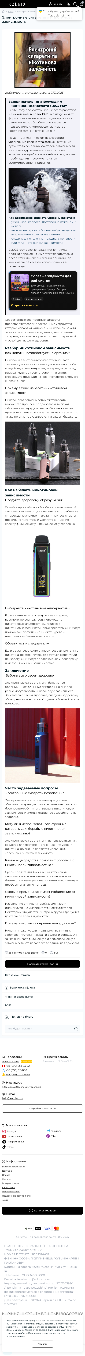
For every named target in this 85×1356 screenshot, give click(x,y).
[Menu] (4, 4)
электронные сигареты (43, 319)
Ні (68, 15)
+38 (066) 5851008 (32, 1275)
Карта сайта (8, 1187)
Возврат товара (10, 1183)
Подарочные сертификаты (16, 1195)
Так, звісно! (56, 15)
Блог (10, 11)
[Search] (75, 4)
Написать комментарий (42, 963)
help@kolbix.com (12, 1098)
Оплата (6, 1175)
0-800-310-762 (10, 1061)
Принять (42, 1344)
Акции (5, 1200)
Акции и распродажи (19, 996)
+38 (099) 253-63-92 (18, 1065)
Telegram (53, 1131)
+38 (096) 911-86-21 (17, 1070)
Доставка (7, 1170)
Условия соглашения (13, 1166)
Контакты (7, 1179)
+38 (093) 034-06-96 (18, 1074)
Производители (11, 1191)
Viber (51, 1136)
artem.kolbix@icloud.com (32, 1279)
